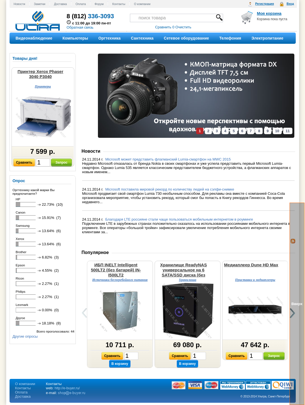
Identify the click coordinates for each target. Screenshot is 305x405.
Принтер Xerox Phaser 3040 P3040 (40, 74)
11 (288, 131)
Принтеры (43, 86)
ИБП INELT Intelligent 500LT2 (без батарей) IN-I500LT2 (116, 269)
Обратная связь (79, 27)
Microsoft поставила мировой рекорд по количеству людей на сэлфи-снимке (170, 189)
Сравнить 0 (165, 27)
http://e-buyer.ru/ (67, 388)
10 (277, 131)
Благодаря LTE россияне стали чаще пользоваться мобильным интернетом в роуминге (179, 219)
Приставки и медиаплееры (255, 280)
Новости (19, 4)
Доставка (60, 4)
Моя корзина (269, 13)
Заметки (39, 4)
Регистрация (264, 3)
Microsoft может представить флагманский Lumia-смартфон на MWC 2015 (168, 159)
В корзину (119, 364)
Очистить (183, 27)
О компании (142, 4)
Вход (290, 3)
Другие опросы (25, 336)
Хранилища (187, 280)
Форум (99, 4)
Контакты (118, 4)
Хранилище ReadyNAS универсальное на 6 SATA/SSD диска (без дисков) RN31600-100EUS (183, 272)
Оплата (80, 4)
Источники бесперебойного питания (120, 280)
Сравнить (24, 162)
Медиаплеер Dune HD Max (251, 264)
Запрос (62, 162)
